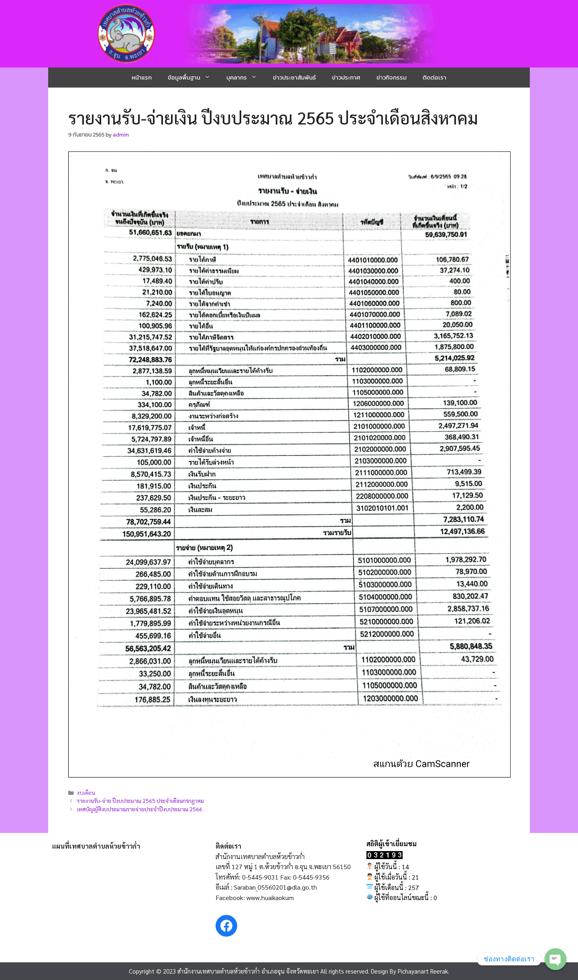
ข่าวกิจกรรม (392, 77)
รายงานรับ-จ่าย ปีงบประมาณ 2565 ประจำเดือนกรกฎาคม (140, 800)
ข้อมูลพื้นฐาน (193, 77)
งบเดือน (86, 792)
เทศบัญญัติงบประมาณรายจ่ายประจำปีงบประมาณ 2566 (139, 809)
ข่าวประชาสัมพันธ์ (294, 77)
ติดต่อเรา (434, 77)
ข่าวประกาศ (346, 77)
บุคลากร (245, 77)
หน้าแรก (142, 77)
